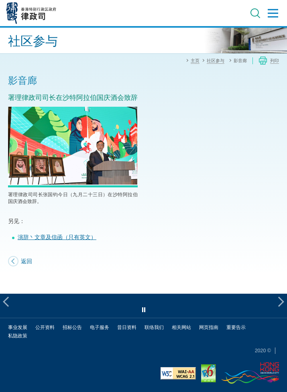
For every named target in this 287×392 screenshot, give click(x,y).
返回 (26, 261)
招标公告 (72, 327)
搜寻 (255, 13)
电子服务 (99, 327)
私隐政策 (17, 335)
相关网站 (181, 327)
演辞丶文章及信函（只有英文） (57, 237)
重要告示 (236, 327)
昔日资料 (126, 327)
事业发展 (17, 327)
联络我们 (154, 327)
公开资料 (45, 327)
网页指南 (208, 327)
